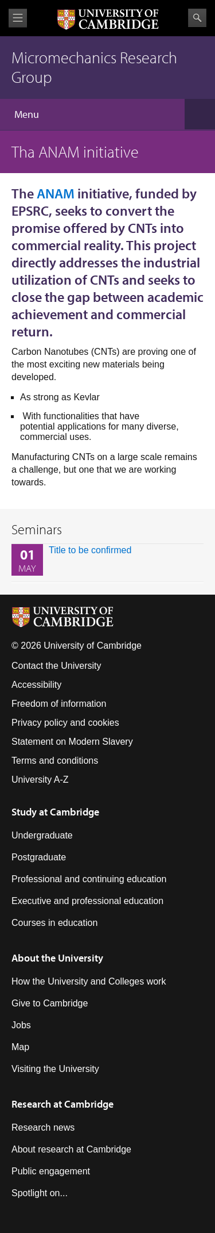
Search (197, 18)
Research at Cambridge (62, 1104)
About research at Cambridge (71, 1149)
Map (20, 1047)
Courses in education (54, 923)
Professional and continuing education (88, 879)
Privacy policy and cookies (65, 722)
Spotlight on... (39, 1193)
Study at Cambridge (55, 811)
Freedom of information (58, 704)
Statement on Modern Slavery (72, 741)
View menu (18, 18)
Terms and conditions (54, 760)
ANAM (56, 193)
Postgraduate (38, 857)
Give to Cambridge (49, 1003)
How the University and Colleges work (88, 981)
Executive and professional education (87, 901)
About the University (57, 957)
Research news (43, 1127)
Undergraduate (42, 835)
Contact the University (56, 666)
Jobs (21, 1025)
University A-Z (40, 779)
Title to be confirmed (90, 550)
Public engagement (50, 1171)
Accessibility (36, 685)
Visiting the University (55, 1069)
